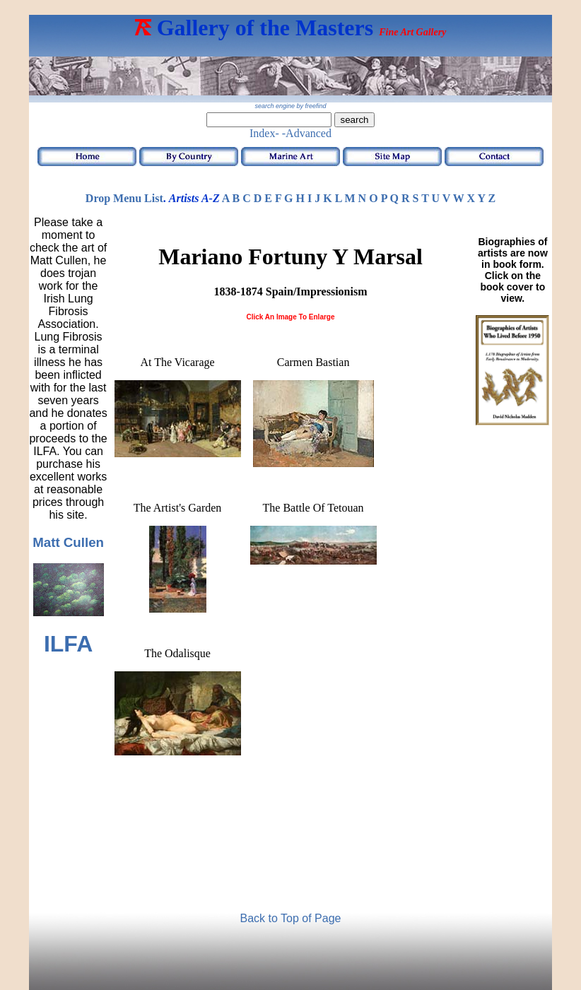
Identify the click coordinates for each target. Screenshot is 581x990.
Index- (264, 133)
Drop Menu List (124, 198)
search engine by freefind (290, 106)
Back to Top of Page (290, 918)
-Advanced (306, 133)
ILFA (68, 643)
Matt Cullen (68, 542)
